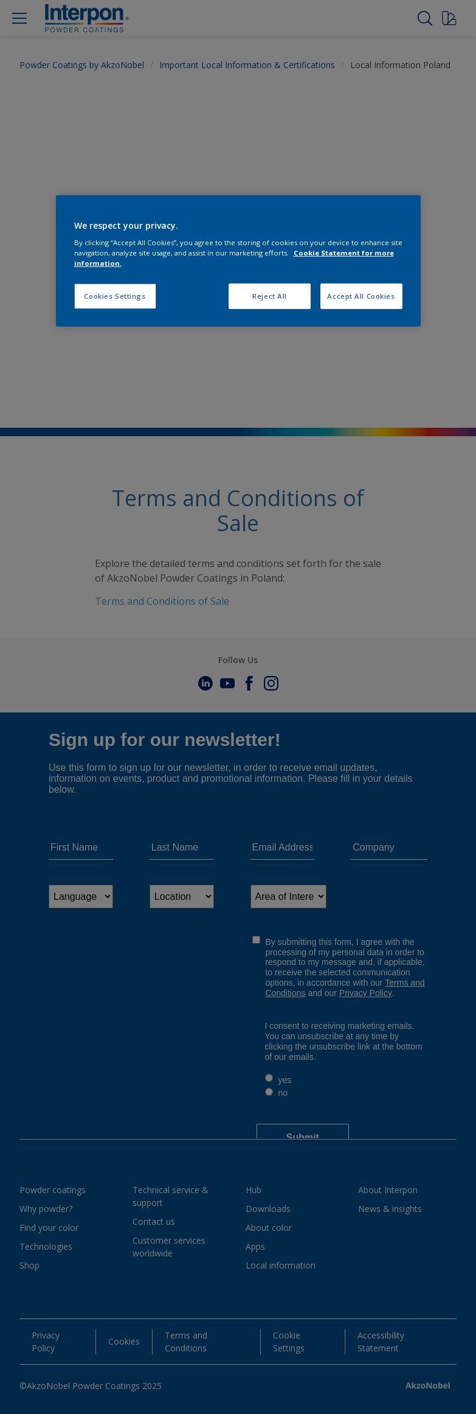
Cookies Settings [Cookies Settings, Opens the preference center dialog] (114, 296)
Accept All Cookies (361, 296)
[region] (238, 261)
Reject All (269, 296)
